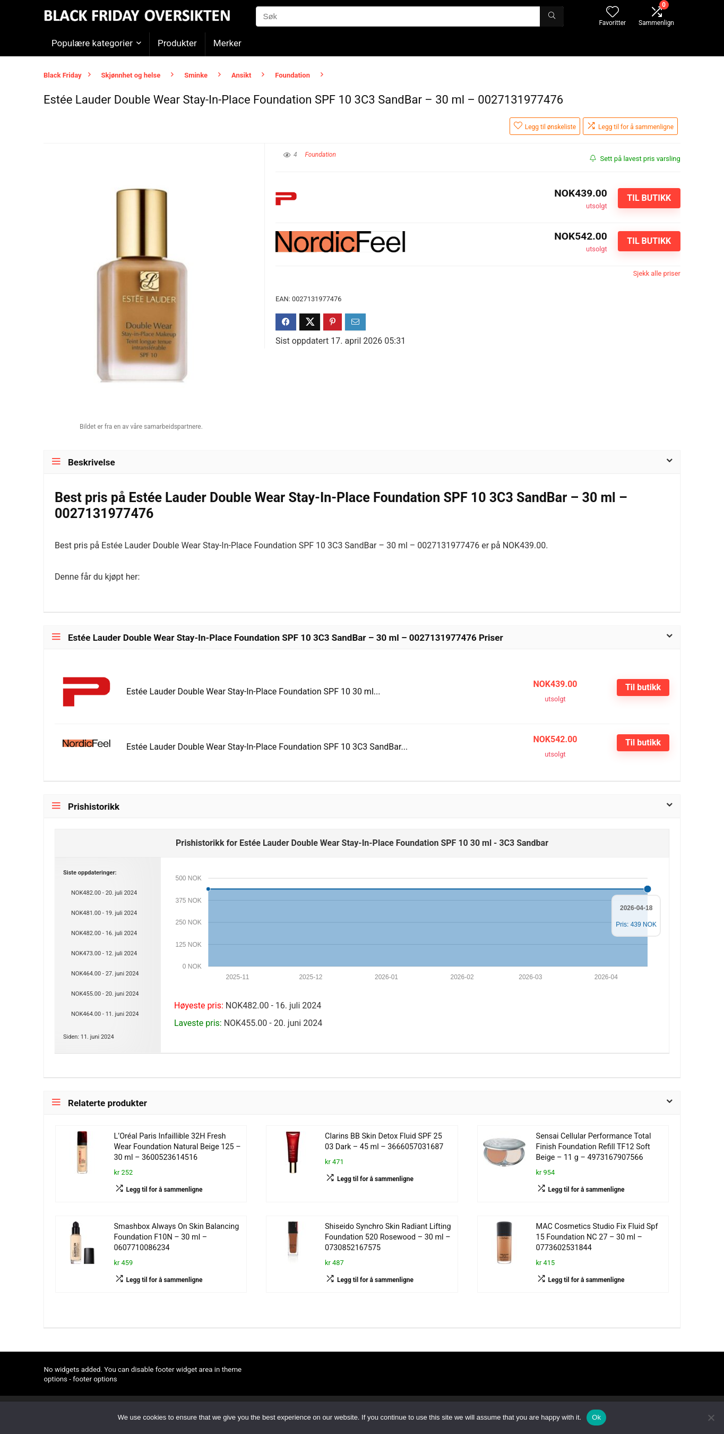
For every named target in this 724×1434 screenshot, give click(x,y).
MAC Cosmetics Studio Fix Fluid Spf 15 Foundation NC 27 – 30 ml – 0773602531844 (597, 1237)
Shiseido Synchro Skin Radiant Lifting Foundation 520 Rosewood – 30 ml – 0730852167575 (388, 1237)
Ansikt (241, 75)
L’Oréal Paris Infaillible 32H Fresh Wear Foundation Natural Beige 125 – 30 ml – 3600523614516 (177, 1147)
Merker (227, 43)
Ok (596, 1417)
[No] (710, 1417)
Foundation (292, 75)
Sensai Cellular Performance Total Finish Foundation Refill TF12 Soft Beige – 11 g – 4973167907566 (593, 1147)
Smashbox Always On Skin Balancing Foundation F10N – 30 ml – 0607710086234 (176, 1237)
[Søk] (552, 16)
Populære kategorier (92, 43)
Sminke (196, 75)
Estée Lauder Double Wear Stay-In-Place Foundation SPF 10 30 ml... (253, 691)
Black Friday (63, 75)
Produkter (177, 43)
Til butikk (649, 198)
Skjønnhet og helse (131, 75)
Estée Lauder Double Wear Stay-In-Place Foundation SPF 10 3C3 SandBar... (267, 747)
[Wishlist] (612, 12)
